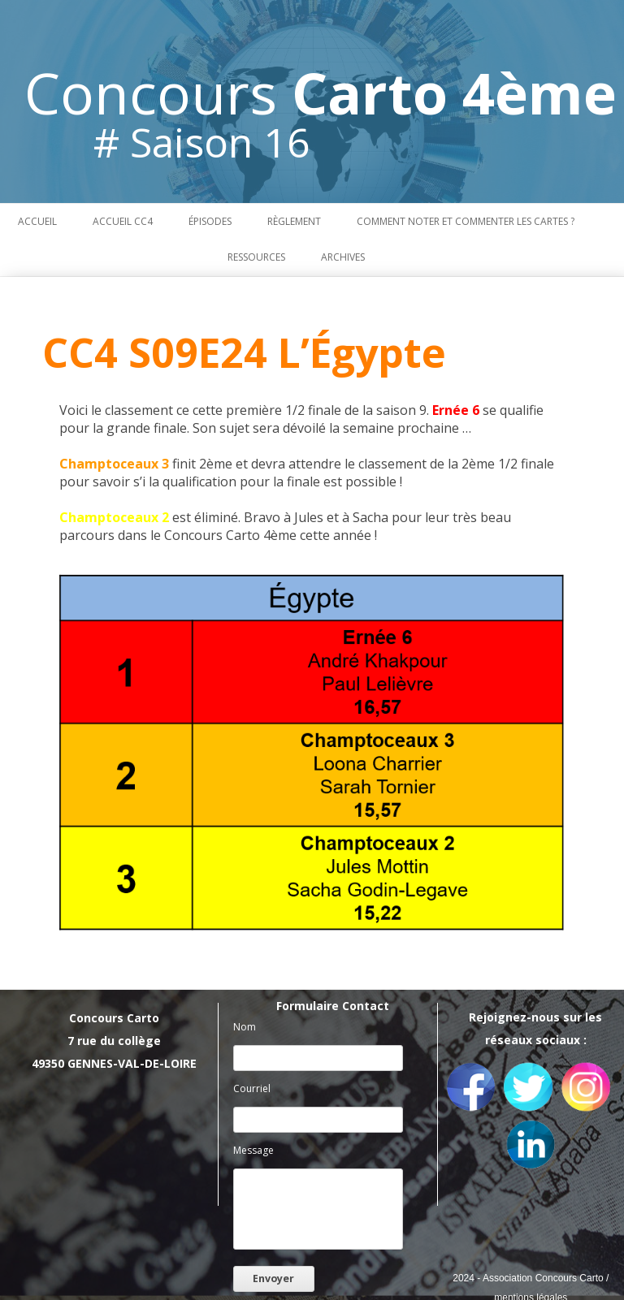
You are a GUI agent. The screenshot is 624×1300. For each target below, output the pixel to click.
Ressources (256, 257)
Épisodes (210, 221)
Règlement (294, 221)
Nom (244, 1027)
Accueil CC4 (123, 221)
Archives (343, 257)
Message (253, 1150)
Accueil (37, 221)
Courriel (252, 1088)
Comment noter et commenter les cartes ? (465, 221)
